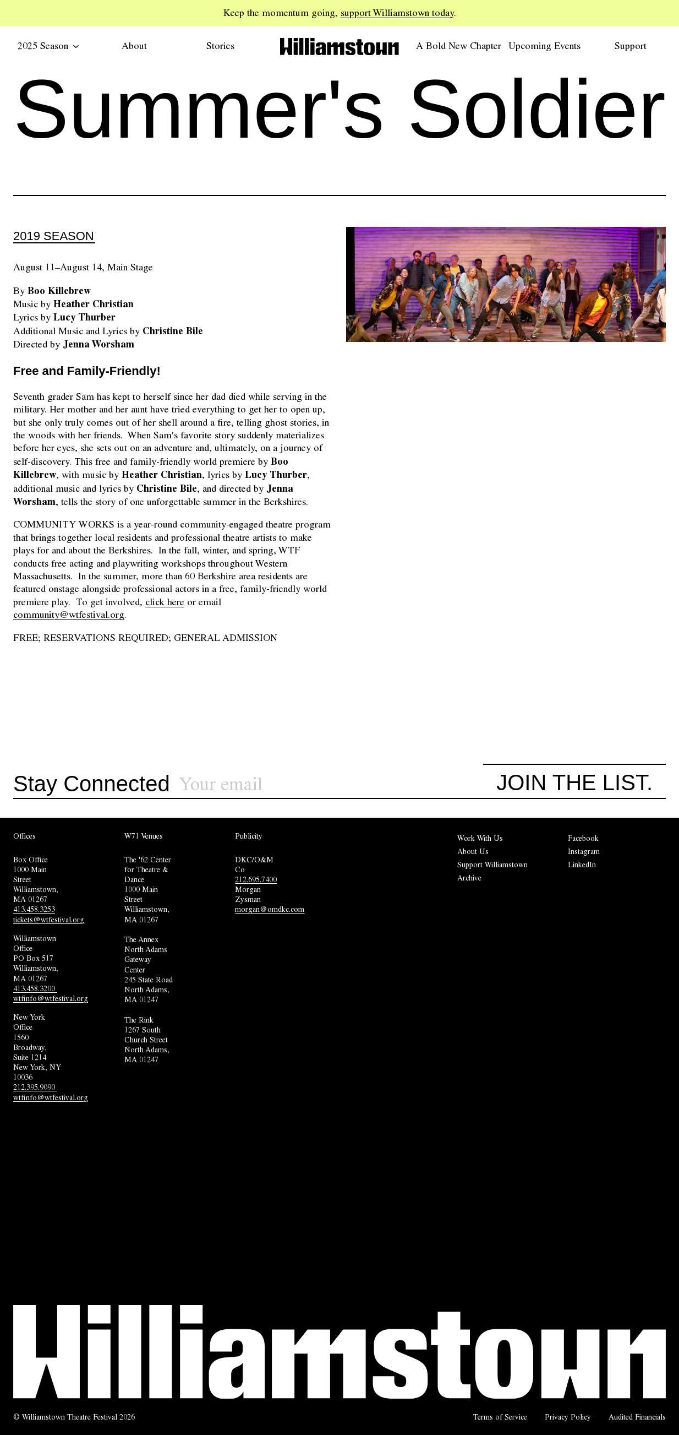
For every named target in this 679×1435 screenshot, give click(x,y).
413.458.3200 (35, 988)
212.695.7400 (256, 879)
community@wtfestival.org (68, 614)
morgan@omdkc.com (269, 909)
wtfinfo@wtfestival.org (50, 998)
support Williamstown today (397, 12)
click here (164, 601)
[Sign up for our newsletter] (331, 784)
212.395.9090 (35, 1087)
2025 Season (48, 45)
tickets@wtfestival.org (48, 919)
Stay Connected (91, 784)
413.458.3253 (34, 909)
